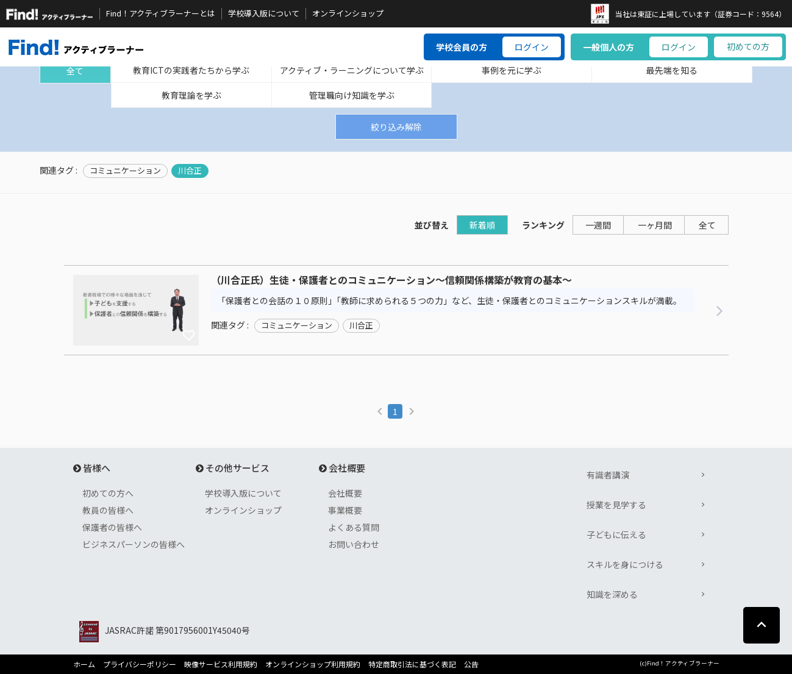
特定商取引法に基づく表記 (412, 664)
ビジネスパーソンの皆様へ (133, 544)
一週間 (598, 225)
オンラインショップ (348, 13)
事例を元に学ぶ (511, 70)
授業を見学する (616, 504)
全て (75, 71)
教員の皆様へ (108, 510)
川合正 (190, 170)
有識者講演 (608, 475)
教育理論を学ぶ (191, 95)
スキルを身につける (625, 564)
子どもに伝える (616, 534)
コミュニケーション (125, 170)
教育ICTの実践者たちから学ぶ (191, 70)
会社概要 (345, 493)
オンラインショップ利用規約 (312, 664)
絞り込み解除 (396, 127)
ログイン (532, 47)
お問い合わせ (353, 544)
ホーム (84, 664)
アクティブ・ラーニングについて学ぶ (352, 70)
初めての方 (748, 46)
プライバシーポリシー (139, 664)
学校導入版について (263, 13)
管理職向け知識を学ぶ (351, 95)
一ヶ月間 (655, 225)
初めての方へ (108, 493)
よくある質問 (353, 527)
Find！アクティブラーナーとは (160, 13)
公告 (471, 664)
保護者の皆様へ (112, 527)
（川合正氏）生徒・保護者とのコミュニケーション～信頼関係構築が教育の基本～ (391, 280)
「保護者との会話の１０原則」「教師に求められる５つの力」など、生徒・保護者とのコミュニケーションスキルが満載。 (449, 300)
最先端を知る (671, 70)
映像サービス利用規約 (220, 664)
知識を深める (612, 594)
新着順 (482, 225)
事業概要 (345, 510)
